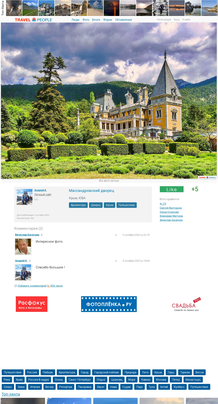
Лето (145, 372)
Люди (75, 19)
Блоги (96, 19)
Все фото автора (109, 180)
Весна (200, 372)
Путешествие (127, 205)
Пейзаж (48, 372)
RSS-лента (56, 285)
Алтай (164, 387)
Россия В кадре (38, 379)
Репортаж (65, 387)
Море (131, 379)
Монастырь (193, 379)
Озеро (8, 387)
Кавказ (145, 379)
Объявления (123, 19)
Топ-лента (11, 394)
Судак (126, 387)
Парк (139, 387)
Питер (176, 379)
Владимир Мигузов (171, 215)
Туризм (185, 372)
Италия (35, 387)
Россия (32, 372)
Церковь (117, 379)
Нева (113, 387)
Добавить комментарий (32, 285)
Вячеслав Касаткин (171, 220)
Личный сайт (43, 194)
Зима (21, 387)
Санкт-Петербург (80, 379)
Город (85, 372)
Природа (130, 372)
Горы (171, 372)
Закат (100, 387)
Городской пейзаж (106, 372)
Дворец (96, 205)
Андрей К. (40, 190)
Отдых (101, 379)
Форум (107, 19)
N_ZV (163, 203)
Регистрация (164, 19)
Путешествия (199, 387)
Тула (152, 387)
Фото (86, 19)
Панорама (84, 387)
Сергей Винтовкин (171, 207)
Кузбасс (179, 387)
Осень (59, 379)
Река (7, 379)
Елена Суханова (169, 212)
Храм (19, 379)
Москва (161, 379)
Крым (109, 205)
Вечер (50, 387)
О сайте (186, 19)
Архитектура (78, 205)
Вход (176, 19)
